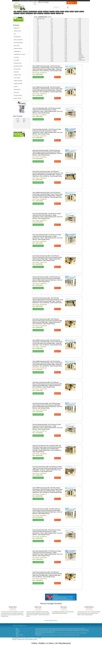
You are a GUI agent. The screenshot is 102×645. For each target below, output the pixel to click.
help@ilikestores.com (29, 638)
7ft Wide (80, 44)
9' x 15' (52, 26)
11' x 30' (66, 31)
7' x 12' (38, 27)
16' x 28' (80, 39)
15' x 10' (80, 21)
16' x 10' (80, 31)
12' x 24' (66, 39)
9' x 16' (52, 27)
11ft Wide (80, 49)
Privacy (17, 636)
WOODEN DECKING (17, 63)
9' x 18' (52, 30)
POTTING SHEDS (17, 69)
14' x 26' (66, 61)
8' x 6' (24, 118)
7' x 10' (38, 26)
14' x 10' (66, 54)
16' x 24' (80, 36)
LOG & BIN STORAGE (18, 95)
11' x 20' (66, 26)
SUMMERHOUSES (17, 51)
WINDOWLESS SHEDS (18, 66)
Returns (17, 633)
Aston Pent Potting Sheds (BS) (40, 108)
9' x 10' (52, 22)
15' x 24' (80, 26)
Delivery (17, 632)
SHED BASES (16, 92)
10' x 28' (66, 18)
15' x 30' (80, 30)
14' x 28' (80, 18)
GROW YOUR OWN (17, 98)
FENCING (15, 86)
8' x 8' (37, 45)
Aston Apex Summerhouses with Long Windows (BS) (45, 445)
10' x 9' (52, 44)
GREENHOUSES (17, 89)
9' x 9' (51, 21)
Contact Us (18, 631)
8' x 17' (38, 53)
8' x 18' (38, 54)
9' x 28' (52, 36)
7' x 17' (38, 32)
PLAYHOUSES (16, 60)
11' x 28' (66, 30)
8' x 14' (38, 49)
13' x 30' (66, 53)
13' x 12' (66, 45)
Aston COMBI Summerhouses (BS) (41, 66)
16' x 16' (80, 34)
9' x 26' (52, 35)
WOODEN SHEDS (17, 36)
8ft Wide (80, 45)
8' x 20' (38, 57)
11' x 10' (66, 22)
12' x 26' (66, 40)
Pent (24, 121)
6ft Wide (80, 43)
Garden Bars (80, 54)
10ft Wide (80, 48)
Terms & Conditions (19, 634)
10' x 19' (52, 57)
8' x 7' (37, 44)
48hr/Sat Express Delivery (41, 18)
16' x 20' (80, 35)
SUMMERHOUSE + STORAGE (19, 54)
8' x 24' (38, 58)
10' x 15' (52, 52)
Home (35, 16)
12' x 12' (66, 35)
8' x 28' (38, 61)
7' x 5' (37, 22)
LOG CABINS (16, 57)
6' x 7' (37, 21)
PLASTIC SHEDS (17, 77)
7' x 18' (38, 34)
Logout (37, 0)
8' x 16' (38, 52)
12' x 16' (66, 36)
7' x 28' (38, 40)
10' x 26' (52, 61)
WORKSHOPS (16, 28)
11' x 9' (49, 16)
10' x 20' (52, 58)
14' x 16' (66, 57)
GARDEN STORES (17, 74)
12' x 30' (66, 43)
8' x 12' (38, 48)
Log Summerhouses (82, 57)
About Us (17, 629)
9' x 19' (52, 31)
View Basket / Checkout (30, 0)
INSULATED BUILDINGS (18, 42)
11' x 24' (66, 27)
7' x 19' (38, 35)
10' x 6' (18, 120)
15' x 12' (80, 22)
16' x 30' (80, 40)
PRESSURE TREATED (18, 48)
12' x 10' (66, 34)
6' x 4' (18, 118)
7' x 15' (38, 30)
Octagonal (80, 58)
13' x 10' (66, 44)
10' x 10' (52, 45)
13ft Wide (80, 52)
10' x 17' (52, 54)
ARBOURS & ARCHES (18, 80)
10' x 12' (52, 48)
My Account (22, 0)
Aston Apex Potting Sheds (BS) (40, 129)
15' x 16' (80, 23)
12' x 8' (18, 121)
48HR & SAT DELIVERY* (18, 39)
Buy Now (57, 77)
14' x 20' (66, 58)
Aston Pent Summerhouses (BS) (40, 150)
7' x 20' (38, 36)
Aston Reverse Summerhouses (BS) (41, 171)
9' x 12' (52, 23)
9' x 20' (52, 32)
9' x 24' (52, 34)
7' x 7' (37, 23)
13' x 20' (66, 48)
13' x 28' (66, 52)
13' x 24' (66, 49)
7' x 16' (38, 31)
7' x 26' (38, 39)
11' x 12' (66, 23)
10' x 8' (24, 120)
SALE (15, 33)
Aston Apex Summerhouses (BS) (40, 466)
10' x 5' (52, 39)
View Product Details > (38, 77)
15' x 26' (80, 27)
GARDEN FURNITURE (18, 83)
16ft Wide (80, 53)
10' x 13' (52, 49)
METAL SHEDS (16, 45)
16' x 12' (80, 32)
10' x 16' (52, 53)
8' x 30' (52, 18)
